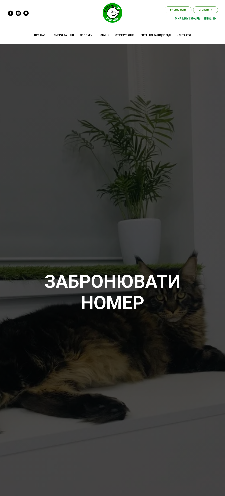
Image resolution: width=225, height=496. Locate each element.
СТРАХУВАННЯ (124, 35)
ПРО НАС (40, 35)
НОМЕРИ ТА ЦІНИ (63, 35)
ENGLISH (210, 18)
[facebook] (10, 13)
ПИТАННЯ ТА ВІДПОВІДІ (155, 35)
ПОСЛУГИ (86, 35)
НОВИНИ (103, 35)
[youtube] (26, 13)
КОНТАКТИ (184, 35)
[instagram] (18, 13)
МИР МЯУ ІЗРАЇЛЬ (188, 18)
